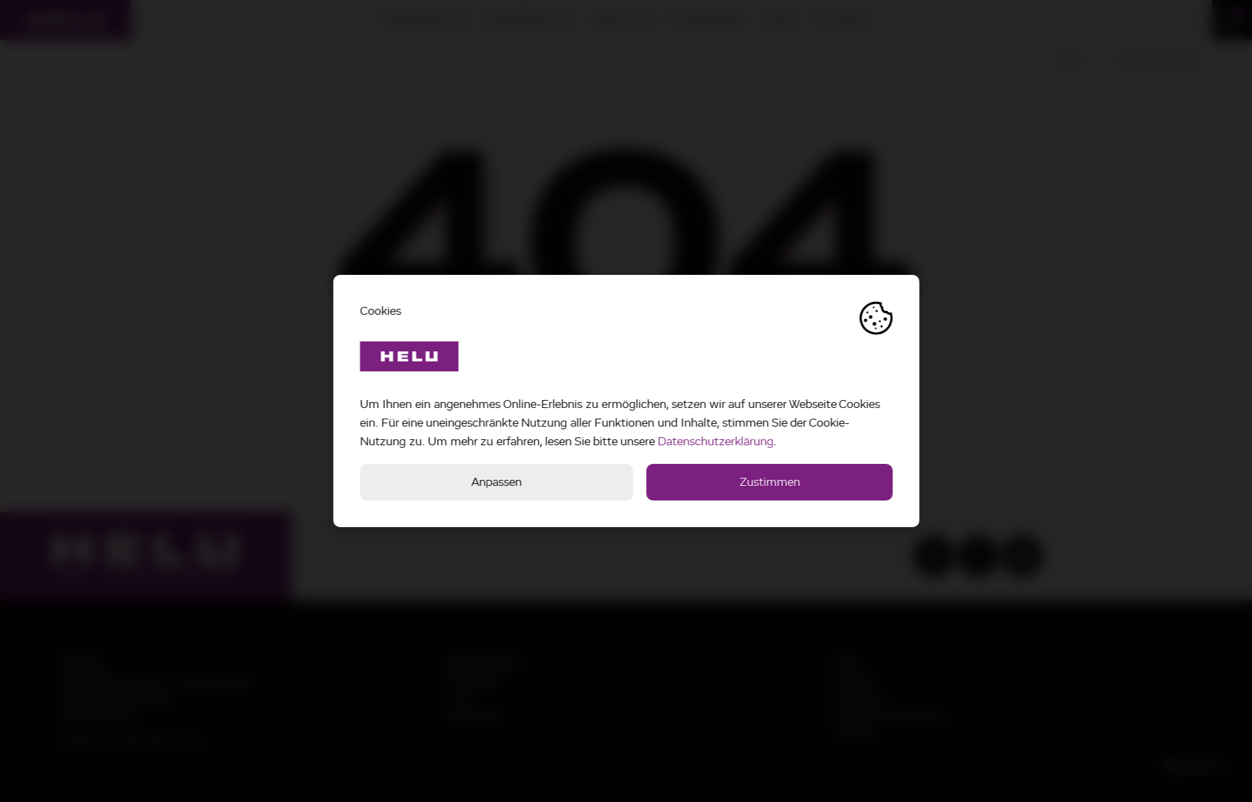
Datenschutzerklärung (717, 441)
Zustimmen (771, 482)
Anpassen (498, 482)
